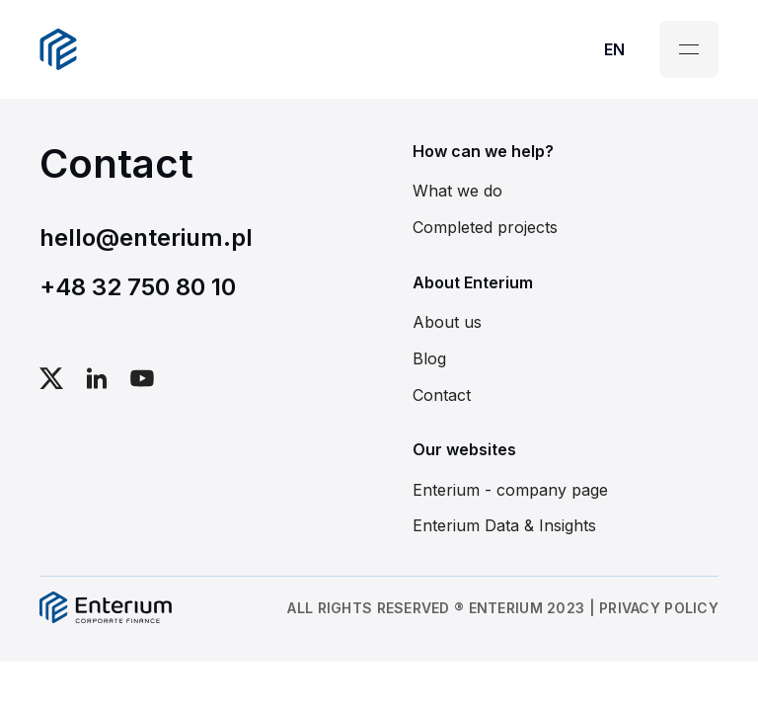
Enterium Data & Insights (504, 525)
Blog (429, 358)
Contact (442, 395)
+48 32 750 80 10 (137, 287)
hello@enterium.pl (146, 237)
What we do (457, 190)
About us (447, 322)
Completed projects (485, 227)
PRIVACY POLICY (659, 607)
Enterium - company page (510, 490)
